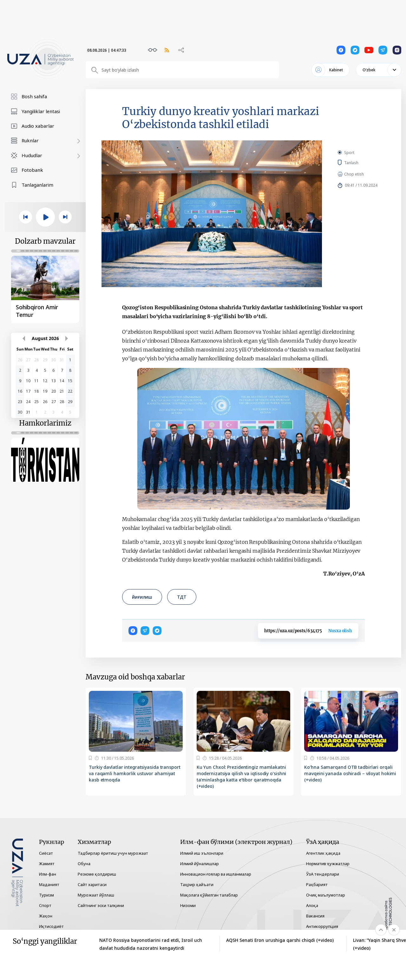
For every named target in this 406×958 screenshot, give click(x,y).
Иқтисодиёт (51, 926)
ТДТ (182, 597)
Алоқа (312, 905)
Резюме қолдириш (97, 874)
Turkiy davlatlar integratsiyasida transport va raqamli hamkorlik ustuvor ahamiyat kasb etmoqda (134, 773)
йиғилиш (142, 597)
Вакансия (315, 916)
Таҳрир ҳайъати (196, 884)
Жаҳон (45, 916)
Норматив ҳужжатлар (328, 863)
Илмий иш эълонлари (201, 853)
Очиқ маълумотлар (325, 895)
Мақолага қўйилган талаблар (209, 895)
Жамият (47, 863)
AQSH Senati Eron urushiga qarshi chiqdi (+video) (280, 940)
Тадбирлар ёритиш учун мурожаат (113, 853)
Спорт (45, 905)
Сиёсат (46, 853)
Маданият (49, 884)
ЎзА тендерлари (322, 874)
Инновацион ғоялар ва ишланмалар (215, 874)
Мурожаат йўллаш (96, 895)
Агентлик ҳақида (323, 853)
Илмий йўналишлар (199, 863)
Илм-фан (47, 874)
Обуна (84, 863)
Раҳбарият (317, 884)
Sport (349, 152)
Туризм (46, 895)
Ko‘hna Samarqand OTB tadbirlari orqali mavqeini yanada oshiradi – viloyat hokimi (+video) (350, 773)
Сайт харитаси (92, 884)
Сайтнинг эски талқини (101, 905)
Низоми (188, 905)
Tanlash (360, 162)
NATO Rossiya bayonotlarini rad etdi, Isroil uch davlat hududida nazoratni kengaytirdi (150, 944)
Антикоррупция (322, 926)
